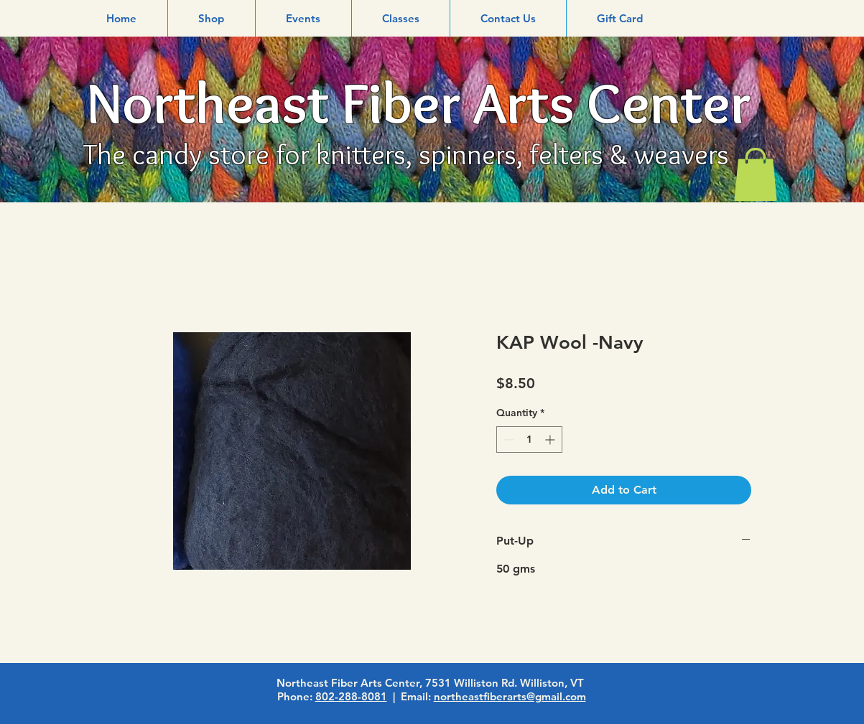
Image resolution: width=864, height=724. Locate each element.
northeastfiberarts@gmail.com (510, 696)
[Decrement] (507, 439)
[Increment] (551, 439)
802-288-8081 (351, 696)
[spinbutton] (529, 439)
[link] (755, 174)
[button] (211, 18)
